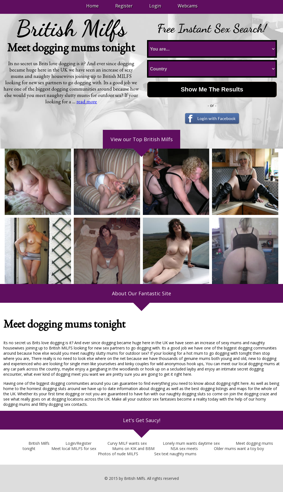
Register (124, 6)
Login (155, 6)
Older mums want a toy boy (239, 448)
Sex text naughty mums (175, 453)
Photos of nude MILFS (118, 453)
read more (87, 101)
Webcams (188, 6)
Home (92, 6)
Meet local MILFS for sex (73, 448)
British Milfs (38, 443)
